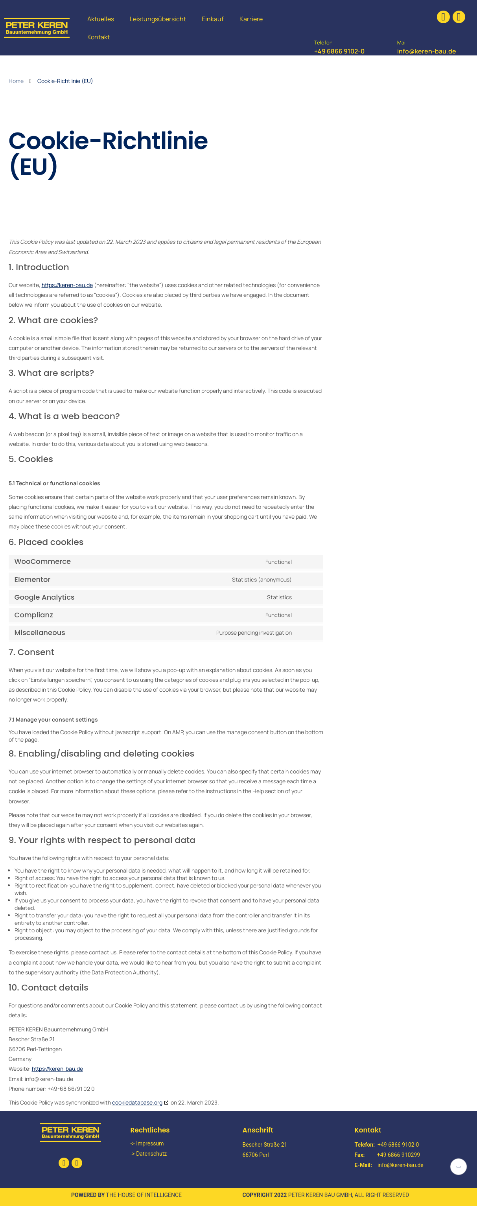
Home (16, 81)
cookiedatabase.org (137, 1102)
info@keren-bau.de (426, 51)
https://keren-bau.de (67, 285)
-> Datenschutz (149, 1154)
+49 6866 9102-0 (339, 51)
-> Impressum (147, 1143)
